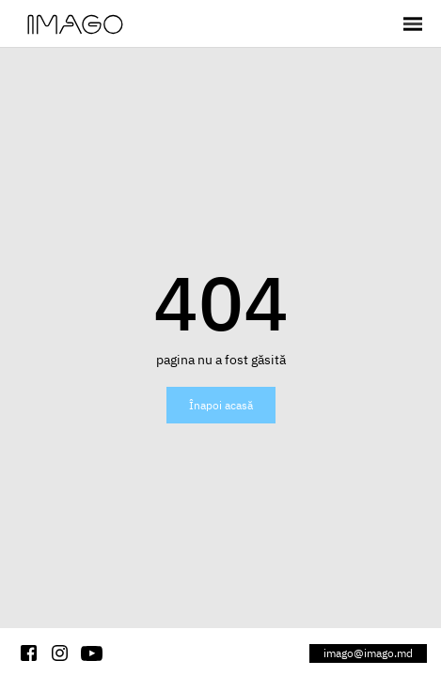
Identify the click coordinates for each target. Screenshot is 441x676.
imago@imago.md (368, 653)
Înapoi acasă (221, 405)
